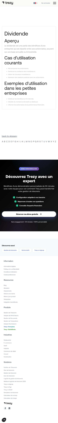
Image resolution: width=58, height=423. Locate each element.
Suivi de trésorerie (9, 376)
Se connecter (45, 3)
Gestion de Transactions (11, 321)
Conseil (6, 354)
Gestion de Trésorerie (10, 312)
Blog (5, 285)
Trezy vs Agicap (39, 250)
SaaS (5, 345)
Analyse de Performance (11, 315)
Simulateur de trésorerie (11, 392)
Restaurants (7, 340)
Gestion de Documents (10, 318)
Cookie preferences (9, 274)
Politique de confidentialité (11, 269)
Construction (7, 357)
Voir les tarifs (25, 250)
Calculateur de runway (10, 395)
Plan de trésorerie (9, 370)
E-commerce (8, 343)
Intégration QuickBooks (10, 302)
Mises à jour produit (9, 296)
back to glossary (9, 136)
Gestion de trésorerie (10, 250)
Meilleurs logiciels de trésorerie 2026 (15, 381)
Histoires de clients (9, 293)
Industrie (6, 348)
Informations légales (10, 266)
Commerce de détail (10, 351)
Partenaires (7, 299)
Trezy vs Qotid (8, 390)
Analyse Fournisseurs (10, 324)
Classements (7, 291)
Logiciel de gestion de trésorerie (13, 378)
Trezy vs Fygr (8, 387)
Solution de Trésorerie (10, 367)
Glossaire (6, 288)
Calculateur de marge (10, 398)
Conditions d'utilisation (10, 272)
